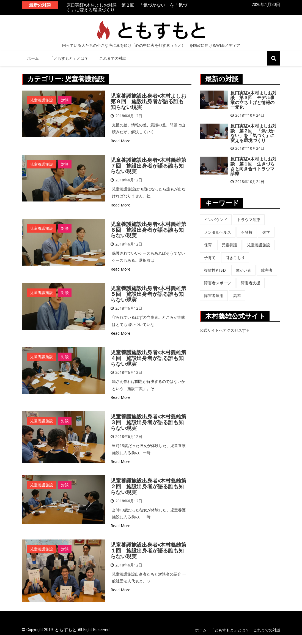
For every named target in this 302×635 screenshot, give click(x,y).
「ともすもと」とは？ (69, 58)
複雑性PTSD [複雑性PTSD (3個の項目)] (215, 270)
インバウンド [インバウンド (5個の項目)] (215, 219)
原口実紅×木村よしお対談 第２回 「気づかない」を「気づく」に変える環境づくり (126, 8)
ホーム (33, 58)
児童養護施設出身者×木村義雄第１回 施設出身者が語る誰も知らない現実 (148, 551)
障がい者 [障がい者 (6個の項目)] (243, 270)
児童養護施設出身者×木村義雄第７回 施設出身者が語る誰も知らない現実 (148, 166)
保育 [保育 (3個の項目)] (208, 244)
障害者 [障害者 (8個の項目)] (267, 270)
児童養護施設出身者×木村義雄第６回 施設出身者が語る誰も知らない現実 (148, 230)
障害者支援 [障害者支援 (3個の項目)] (250, 282)
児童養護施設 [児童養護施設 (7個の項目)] (258, 244)
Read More (120, 140)
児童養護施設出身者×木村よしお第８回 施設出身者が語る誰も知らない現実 (148, 102)
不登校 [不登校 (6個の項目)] (246, 232)
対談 (65, 100)
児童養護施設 (41, 100)
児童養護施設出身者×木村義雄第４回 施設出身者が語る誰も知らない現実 (148, 358)
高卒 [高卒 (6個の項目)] (237, 295)
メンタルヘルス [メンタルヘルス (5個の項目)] (217, 232)
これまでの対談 (112, 58)
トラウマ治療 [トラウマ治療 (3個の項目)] (248, 219)
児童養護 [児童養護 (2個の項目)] (229, 244)
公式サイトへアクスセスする (225, 330)
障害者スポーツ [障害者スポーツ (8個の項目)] (217, 282)
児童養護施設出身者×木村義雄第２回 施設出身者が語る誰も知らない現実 (148, 486)
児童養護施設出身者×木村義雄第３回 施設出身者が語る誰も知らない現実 (148, 422)
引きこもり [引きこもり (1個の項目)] (235, 257)
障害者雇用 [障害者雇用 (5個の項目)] (213, 295)
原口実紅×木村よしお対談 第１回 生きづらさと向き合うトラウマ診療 (253, 166)
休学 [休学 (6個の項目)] (266, 232)
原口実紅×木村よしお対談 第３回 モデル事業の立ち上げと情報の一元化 (253, 100)
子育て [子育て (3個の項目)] (210, 257)
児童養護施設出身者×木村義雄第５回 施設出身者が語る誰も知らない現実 (148, 294)
